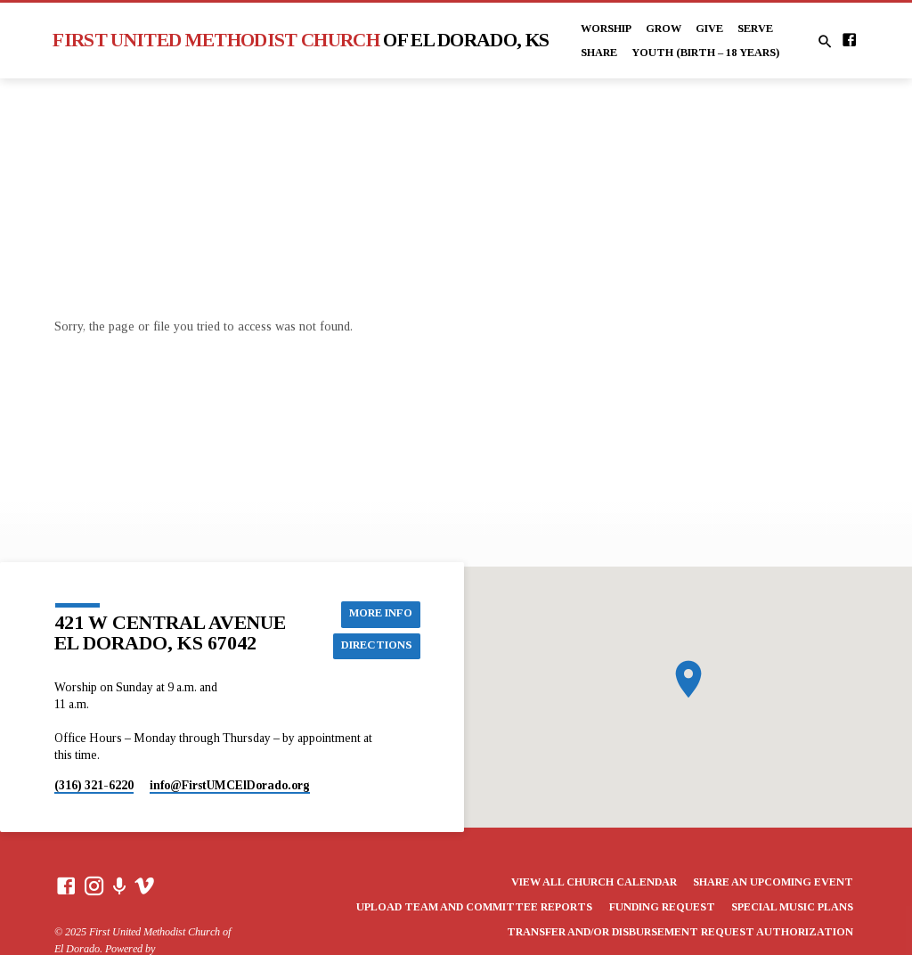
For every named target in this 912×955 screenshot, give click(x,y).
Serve (755, 28)
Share (599, 52)
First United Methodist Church (301, 40)
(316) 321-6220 (94, 785)
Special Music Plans (792, 907)
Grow (663, 28)
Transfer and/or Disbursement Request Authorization (680, 932)
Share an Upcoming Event (773, 882)
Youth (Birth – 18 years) (705, 52)
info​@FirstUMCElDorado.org (230, 785)
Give (709, 28)
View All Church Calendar (594, 882)
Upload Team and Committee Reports (474, 907)
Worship (606, 28)
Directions (376, 646)
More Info (380, 614)
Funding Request (662, 907)
